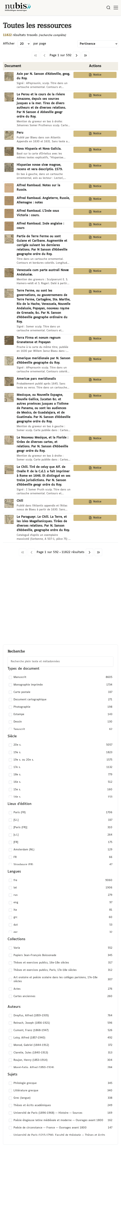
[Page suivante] (76, 55)
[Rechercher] (108, 7)
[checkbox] (60, 677)
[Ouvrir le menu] (116, 7)
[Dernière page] (85, 55)
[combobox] (60, 662)
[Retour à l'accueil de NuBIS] (18, 7)
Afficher (9, 43)
